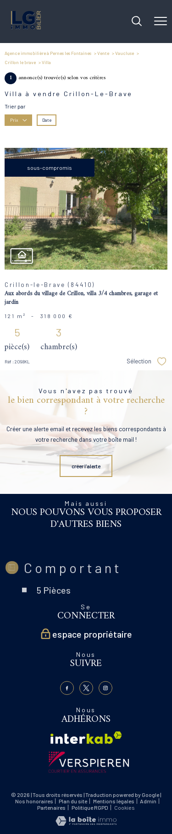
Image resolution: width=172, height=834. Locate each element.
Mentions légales (113, 801)
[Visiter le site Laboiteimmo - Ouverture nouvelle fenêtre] (86, 823)
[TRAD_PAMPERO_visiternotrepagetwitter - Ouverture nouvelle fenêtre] (86, 688)
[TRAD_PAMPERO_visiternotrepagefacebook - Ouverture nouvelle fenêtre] (67, 688)
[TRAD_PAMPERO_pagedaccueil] (26, 27)
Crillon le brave (20, 62)
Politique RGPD (90, 807)
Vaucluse (124, 53)
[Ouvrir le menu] (160, 21)
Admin (148, 801)
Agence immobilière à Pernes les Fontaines (48, 53)
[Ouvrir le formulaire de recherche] (136, 22)
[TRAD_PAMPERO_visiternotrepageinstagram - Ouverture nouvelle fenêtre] (105, 688)
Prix (18, 119)
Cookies (124, 808)
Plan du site (73, 801)
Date (46, 119)
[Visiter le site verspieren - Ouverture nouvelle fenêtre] (89, 762)
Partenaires (51, 807)
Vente (103, 53)
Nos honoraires (34, 801)
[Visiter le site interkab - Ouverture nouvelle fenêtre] (86, 737)
